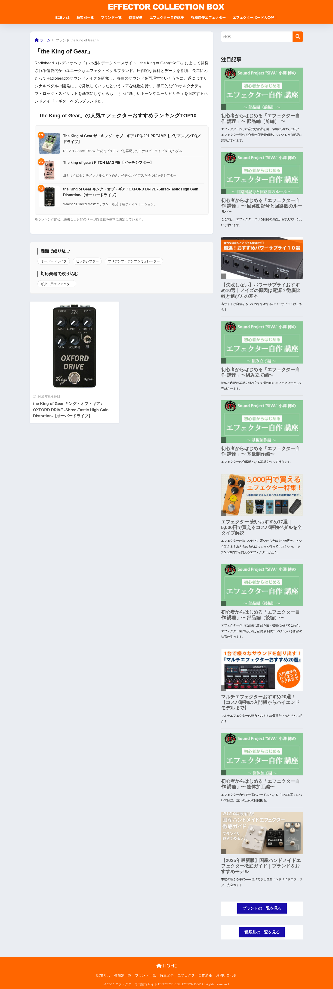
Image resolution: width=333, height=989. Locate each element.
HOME (166, 966)
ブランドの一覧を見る (262, 908)
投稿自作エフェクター (208, 17)
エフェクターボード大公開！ (255, 17)
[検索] (298, 36)
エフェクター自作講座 (166, 17)
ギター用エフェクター (57, 284)
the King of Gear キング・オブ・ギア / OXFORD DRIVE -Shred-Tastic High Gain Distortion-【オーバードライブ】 (130, 192)
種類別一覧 (85, 17)
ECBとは (62, 17)
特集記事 (135, 17)
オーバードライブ (54, 261)
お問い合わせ (226, 975)
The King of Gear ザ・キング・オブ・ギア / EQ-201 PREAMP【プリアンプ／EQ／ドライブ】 (132, 139)
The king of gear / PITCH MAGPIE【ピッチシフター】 (108, 163)
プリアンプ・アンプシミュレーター (134, 261)
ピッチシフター (87, 261)
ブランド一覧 (111, 17)
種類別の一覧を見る (262, 932)
